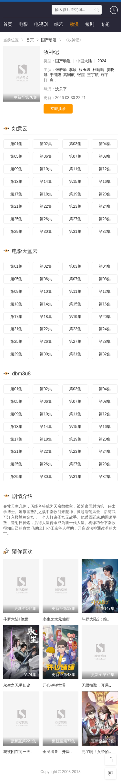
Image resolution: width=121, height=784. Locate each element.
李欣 (73, 69)
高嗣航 (69, 75)
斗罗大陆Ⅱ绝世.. (17, 619)
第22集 (46, 206)
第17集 (16, 194)
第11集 (75, 169)
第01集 (16, 144)
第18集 (46, 194)
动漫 (74, 24)
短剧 (89, 24)
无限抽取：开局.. (96, 685)
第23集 (75, 206)
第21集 (16, 206)
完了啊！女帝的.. (96, 751)
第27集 (75, 219)
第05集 (16, 156)
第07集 (75, 156)
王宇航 (93, 75)
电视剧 (41, 24)
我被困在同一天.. (18, 751)
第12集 (105, 169)
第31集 (75, 231)
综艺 (58, 24)
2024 (101, 61)
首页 (7, 24)
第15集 (75, 181)
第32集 (105, 231)
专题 (105, 24)
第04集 (105, 144)
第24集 (105, 206)
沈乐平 (61, 89)
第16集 (105, 181)
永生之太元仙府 (56, 619)
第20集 (105, 194)
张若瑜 (61, 69)
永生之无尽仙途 (16, 685)
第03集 (75, 144)
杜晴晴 (98, 69)
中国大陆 (84, 61)
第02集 (46, 144)
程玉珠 (84, 69)
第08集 (105, 156)
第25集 (16, 219)
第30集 (46, 231)
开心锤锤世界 (54, 685)
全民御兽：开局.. (57, 751)
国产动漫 (48, 40)
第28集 (105, 219)
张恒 (81, 75)
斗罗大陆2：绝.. (95, 619)
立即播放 (58, 108)
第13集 (16, 181)
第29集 (16, 231)
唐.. (53, 80)
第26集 (46, 219)
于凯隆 (55, 75)
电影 (23, 24)
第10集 (46, 169)
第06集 (46, 156)
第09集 (16, 169)
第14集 (46, 181)
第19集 (75, 194)
